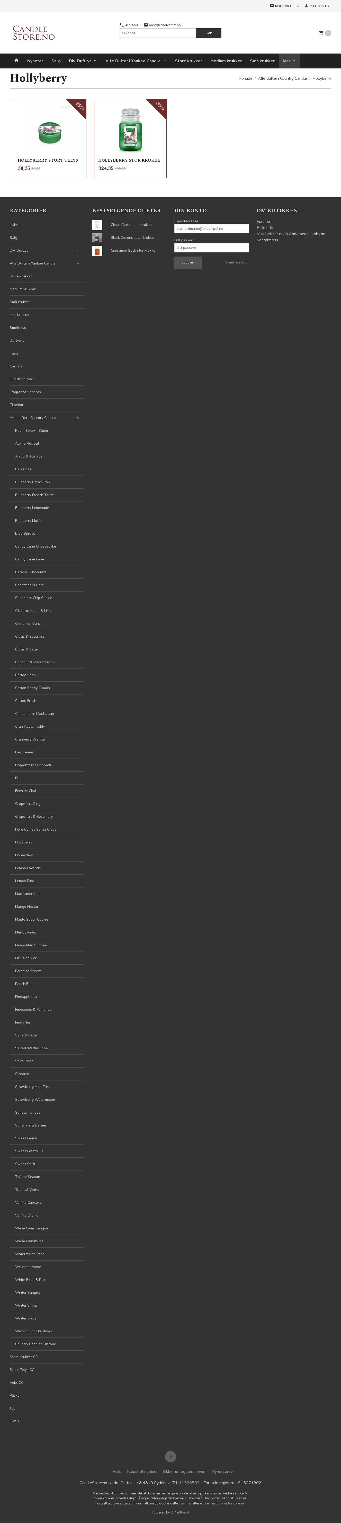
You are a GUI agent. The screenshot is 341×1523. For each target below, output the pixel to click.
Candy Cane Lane (29, 559)
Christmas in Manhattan (34, 713)
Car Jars (16, 366)
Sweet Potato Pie (29, 1151)
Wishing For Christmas (33, 1331)
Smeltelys (18, 327)
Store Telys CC (22, 1369)
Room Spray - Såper (31, 430)
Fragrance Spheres (25, 392)
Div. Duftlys (80, 61)
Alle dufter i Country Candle (33, 417)
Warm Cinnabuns (29, 1241)
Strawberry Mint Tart (32, 1086)
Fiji (17, 778)
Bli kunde (265, 228)
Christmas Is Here (29, 585)
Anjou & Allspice (28, 456)
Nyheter (35, 61)
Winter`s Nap (26, 1305)
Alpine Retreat (27, 443)
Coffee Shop (25, 675)
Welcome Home (28, 1266)
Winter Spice (26, 1318)
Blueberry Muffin (28, 520)
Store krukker (188, 61)
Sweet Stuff (25, 1163)
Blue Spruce (25, 533)
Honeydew (24, 855)
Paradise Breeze (28, 971)
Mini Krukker (20, 314)
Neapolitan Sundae (31, 945)
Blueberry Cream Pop (32, 482)
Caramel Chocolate (31, 572)
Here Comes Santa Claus (35, 829)
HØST (15, 1421)
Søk (209, 33)
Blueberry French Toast (34, 494)
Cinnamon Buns (28, 623)
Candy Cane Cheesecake (35, 546)
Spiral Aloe (24, 1061)
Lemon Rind (24, 880)
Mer (286, 61)
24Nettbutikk (180, 1512)
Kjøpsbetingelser (142, 1471)
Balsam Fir (23, 469)
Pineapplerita (26, 996)
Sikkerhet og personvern (185, 1471)
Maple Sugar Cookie (31, 919)
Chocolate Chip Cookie (33, 597)
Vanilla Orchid (26, 1215)
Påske (15, 1395)
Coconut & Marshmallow (35, 662)
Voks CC (16, 1382)
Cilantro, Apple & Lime (33, 610)
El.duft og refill (22, 379)
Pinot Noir (23, 1022)
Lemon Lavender (28, 868)
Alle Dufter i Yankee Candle (133, 61)
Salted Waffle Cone (31, 1048)
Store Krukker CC (24, 1356)
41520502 (129, 25)
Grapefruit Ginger (29, 803)
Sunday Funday (27, 1112)
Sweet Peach (26, 1138)
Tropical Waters (28, 1189)
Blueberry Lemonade (32, 507)
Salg (56, 61)
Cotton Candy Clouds (32, 687)
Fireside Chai (25, 790)
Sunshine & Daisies (31, 1125)
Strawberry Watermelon (35, 1099)
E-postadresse (186, 221)
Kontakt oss (267, 240)
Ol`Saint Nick (26, 958)
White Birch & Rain (30, 1279)
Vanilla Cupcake (28, 1202)
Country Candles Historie (35, 1344)
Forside (246, 78)
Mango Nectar (26, 906)
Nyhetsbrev (222, 1471)
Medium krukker (226, 61)
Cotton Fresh (25, 700)
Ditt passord (184, 240)
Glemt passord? (237, 262)
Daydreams (24, 752)
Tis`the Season (27, 1176)
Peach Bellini (25, 983)
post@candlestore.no (162, 25)
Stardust (22, 1073)
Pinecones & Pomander (34, 1009)
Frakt (117, 1471)
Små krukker (262, 61)
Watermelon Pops (29, 1254)
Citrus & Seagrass (30, 636)
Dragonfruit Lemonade (33, 765)
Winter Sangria (27, 1292)
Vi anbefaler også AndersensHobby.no (291, 234)
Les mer (186, 1503)
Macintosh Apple (29, 893)
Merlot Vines (25, 932)
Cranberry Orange (30, 739)
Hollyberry (23, 842)
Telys (14, 353)
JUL (12, 1408)
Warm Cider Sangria (31, 1228)
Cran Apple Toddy (30, 726)
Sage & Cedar (26, 1035)
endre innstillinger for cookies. (223, 1503)
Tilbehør (16, 404)
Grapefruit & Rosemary (34, 816)
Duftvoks (17, 340)
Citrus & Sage (26, 649)
